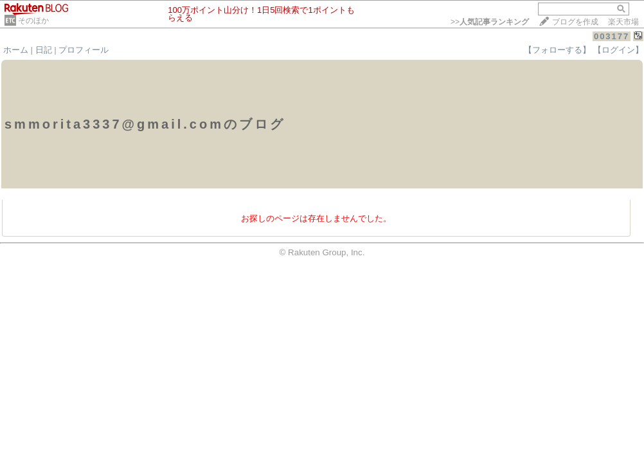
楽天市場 (623, 21)
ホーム (15, 50)
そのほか (33, 20)
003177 (611, 36)
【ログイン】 (618, 50)
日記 (43, 50)
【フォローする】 (557, 50)
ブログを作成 (575, 21)
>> (490, 21)
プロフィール (83, 50)
